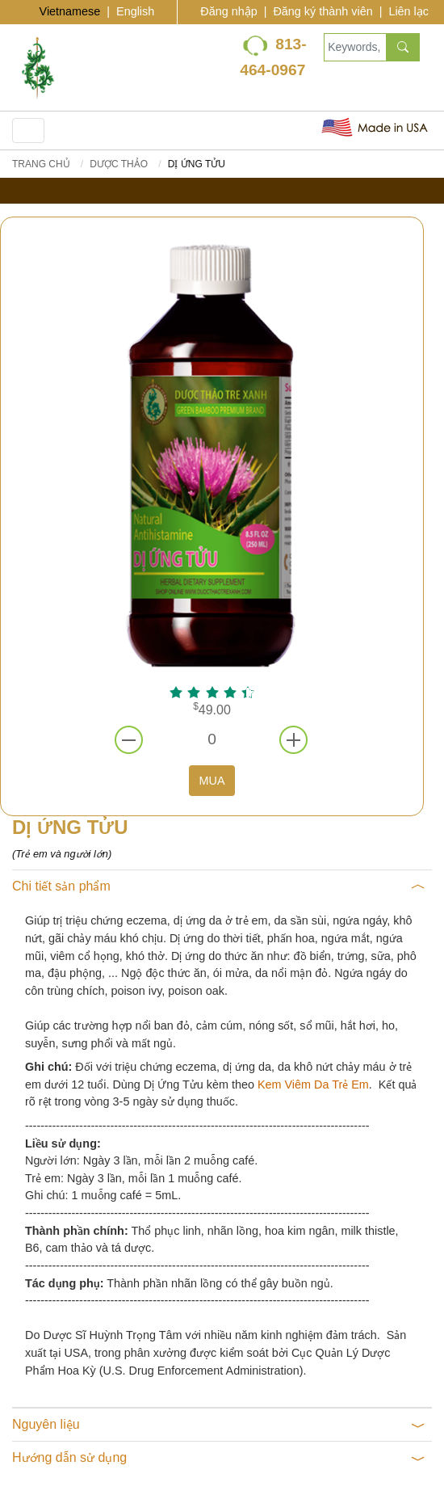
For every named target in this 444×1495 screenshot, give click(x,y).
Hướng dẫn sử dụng (218, 1458)
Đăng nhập (228, 11)
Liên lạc (408, 11)
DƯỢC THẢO (119, 164)
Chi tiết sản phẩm (218, 886)
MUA (212, 780)
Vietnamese (70, 11)
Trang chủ (41, 164)
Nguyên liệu (218, 1424)
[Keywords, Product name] (355, 47)
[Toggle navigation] (28, 130)
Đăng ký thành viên (322, 11)
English (135, 11)
